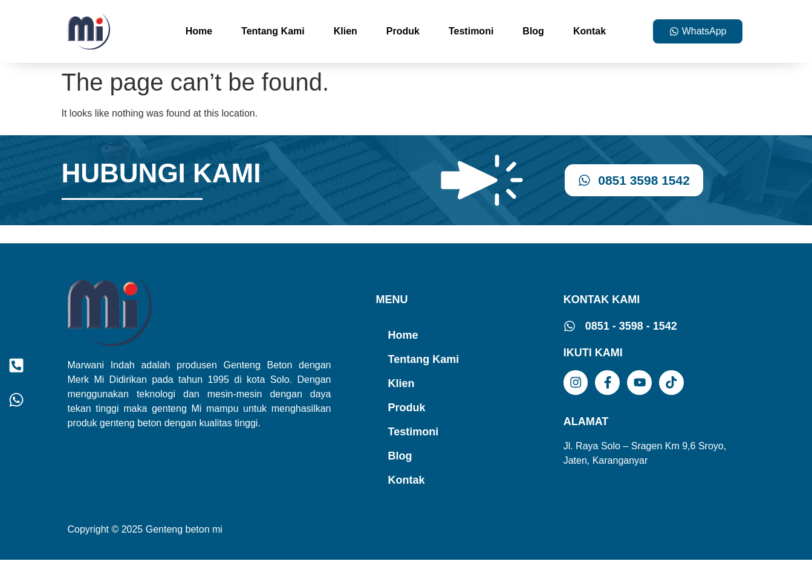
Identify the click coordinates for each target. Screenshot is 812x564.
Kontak (589, 31)
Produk (403, 31)
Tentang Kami (273, 31)
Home (199, 31)
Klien (345, 31)
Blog (533, 31)
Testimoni (471, 31)
